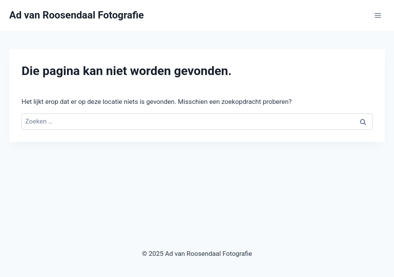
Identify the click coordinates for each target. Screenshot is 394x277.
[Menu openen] (378, 15)
